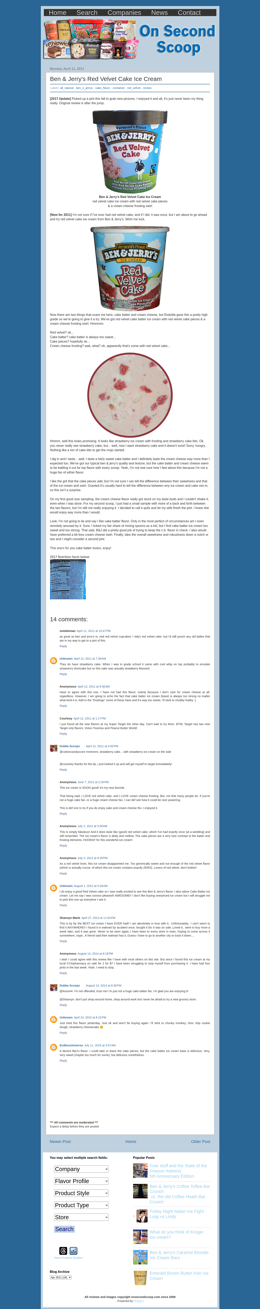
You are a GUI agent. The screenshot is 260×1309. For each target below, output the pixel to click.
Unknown (66, 658)
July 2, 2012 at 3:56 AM (92, 826)
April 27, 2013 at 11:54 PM (98, 917)
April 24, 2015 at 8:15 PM (90, 1017)
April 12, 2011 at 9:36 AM (94, 686)
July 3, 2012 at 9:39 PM (93, 858)
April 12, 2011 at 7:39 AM (90, 658)
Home (58, 12)
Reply (63, 646)
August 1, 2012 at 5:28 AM (91, 886)
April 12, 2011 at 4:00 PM (102, 746)
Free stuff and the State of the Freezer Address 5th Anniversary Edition (178, 1171)
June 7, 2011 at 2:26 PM (93, 782)
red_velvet (134, 88)
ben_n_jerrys (84, 88)
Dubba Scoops (70, 746)
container (119, 88)
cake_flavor (102, 88)
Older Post (200, 1141)
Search (87, 12)
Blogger (138, 1301)
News (159, 12)
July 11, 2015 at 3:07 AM (99, 1045)
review (147, 88)
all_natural (66, 88)
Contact (189, 12)
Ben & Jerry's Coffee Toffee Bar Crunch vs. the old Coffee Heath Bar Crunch (180, 1194)
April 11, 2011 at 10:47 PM (94, 631)
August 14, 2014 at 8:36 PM (103, 985)
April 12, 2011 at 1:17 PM (90, 718)
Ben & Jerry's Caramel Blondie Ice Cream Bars (179, 1255)
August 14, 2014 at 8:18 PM (95, 953)
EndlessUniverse (71, 1045)
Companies (124, 12)
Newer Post (60, 1141)
